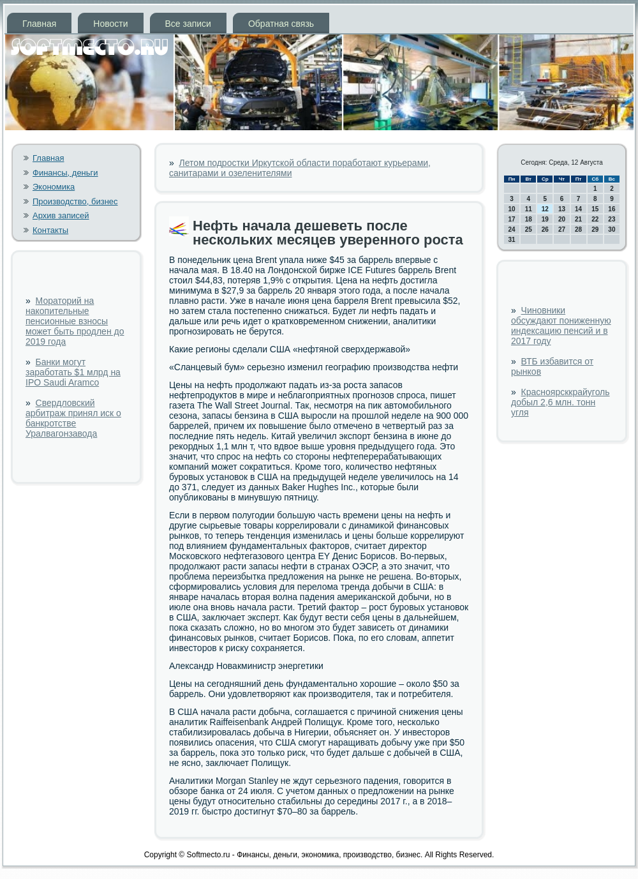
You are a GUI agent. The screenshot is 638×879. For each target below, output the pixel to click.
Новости (110, 24)
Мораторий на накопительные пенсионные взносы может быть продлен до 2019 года (75, 321)
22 (594, 219)
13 (561, 209)
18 (528, 219)
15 (594, 209)
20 (561, 219)
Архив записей (61, 215)
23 (611, 219)
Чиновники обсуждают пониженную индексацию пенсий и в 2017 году (561, 325)
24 (512, 229)
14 (578, 209)
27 (561, 229)
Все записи (188, 24)
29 (594, 229)
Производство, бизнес (75, 201)
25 (528, 229)
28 (578, 229)
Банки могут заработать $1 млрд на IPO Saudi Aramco (73, 372)
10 (512, 209)
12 (545, 209)
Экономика (54, 187)
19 (545, 219)
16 (611, 209)
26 (545, 229)
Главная (39, 24)
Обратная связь (281, 24)
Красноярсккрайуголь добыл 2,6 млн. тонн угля (560, 402)
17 (512, 219)
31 (512, 239)
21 (578, 219)
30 (611, 229)
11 (528, 209)
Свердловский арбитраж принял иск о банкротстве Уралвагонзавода (73, 418)
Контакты (50, 230)
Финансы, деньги (65, 172)
